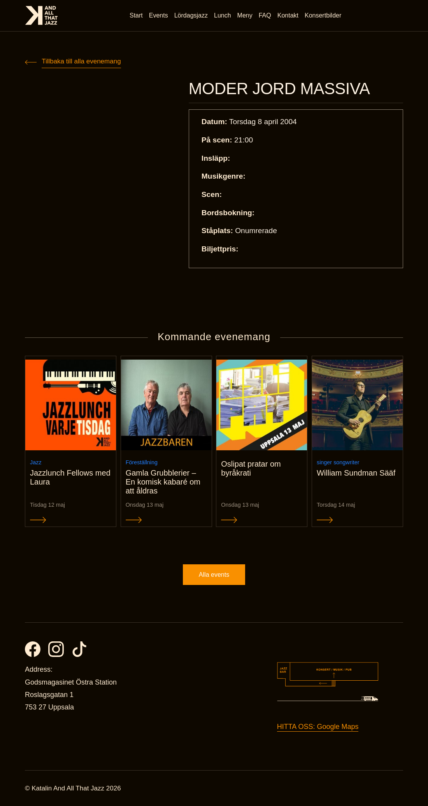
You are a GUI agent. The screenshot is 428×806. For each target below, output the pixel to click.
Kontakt (287, 15)
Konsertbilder (323, 15)
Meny (245, 15)
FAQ (265, 15)
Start (136, 15)
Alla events (214, 574)
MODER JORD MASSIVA (279, 89)
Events (158, 15)
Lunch (222, 15)
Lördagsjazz (191, 15)
